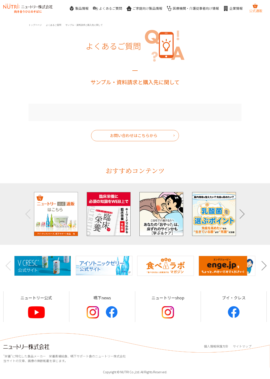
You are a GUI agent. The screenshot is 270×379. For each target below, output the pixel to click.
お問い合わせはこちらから (133, 135)
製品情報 (78, 8)
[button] (242, 214)
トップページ (35, 25)
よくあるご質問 (107, 8)
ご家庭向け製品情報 (144, 8)
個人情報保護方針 (216, 346)
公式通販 (255, 8)
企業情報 (233, 8)
